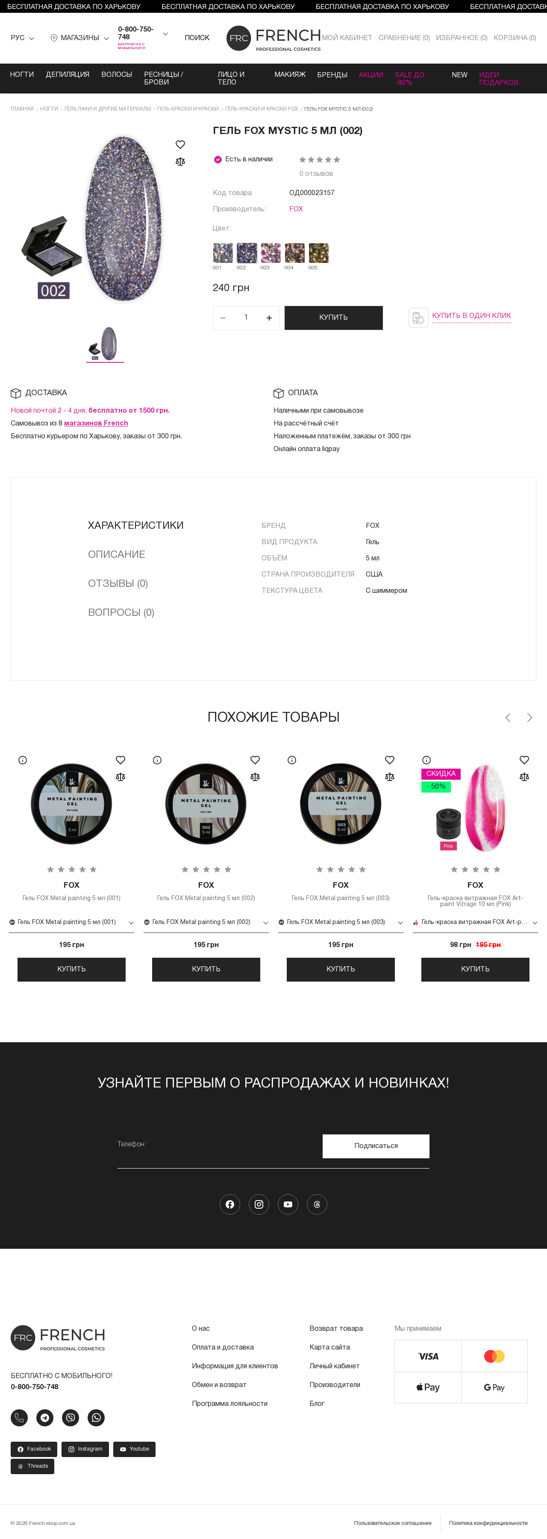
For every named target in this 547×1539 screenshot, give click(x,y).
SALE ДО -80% (434, 75)
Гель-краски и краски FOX (261, 101)
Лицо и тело (249, 75)
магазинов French (96, 416)
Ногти (22, 75)
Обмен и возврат (219, 1382)
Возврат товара (336, 1325)
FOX (296, 201)
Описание (116, 547)
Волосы (118, 75)
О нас (201, 1325)
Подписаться (376, 1143)
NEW (479, 75)
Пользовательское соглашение (393, 1519)
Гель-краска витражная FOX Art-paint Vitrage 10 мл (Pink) (475, 887)
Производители (334, 1382)
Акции (385, 75)
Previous (508, 710)
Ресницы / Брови (179, 75)
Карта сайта (329, 1344)
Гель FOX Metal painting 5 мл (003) (340, 884)
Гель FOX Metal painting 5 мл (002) (206, 884)
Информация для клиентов (235, 1363)
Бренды (344, 75)
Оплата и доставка (223, 1344)
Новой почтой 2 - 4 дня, (90, 403)
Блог (316, 1400)
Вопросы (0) (121, 605)
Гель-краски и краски (188, 101)
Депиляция (69, 75)
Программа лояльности (230, 1400)
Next (529, 710)
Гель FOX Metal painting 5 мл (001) (71, 884)
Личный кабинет (334, 1363)
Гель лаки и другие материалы (108, 101)
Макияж (301, 75)
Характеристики (136, 518)
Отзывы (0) (118, 576)
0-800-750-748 (136, 34)
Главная (22, 101)
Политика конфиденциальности (488, 1519)
